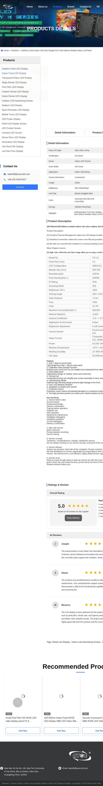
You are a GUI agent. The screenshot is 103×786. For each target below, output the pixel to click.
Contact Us (85, 7)
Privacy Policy (16, 783)
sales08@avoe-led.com (19, 174)
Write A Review (73, 518)
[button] (18, 702)
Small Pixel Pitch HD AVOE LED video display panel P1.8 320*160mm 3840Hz (21, 720)
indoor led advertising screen (85, 642)
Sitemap (5, 783)
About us (42, 7)
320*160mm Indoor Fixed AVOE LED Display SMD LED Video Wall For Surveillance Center (60, 720)
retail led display (61, 642)
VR (98, 7)
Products (57, 7)
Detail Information (65, 132)
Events (70, 7)
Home (30, 7)
